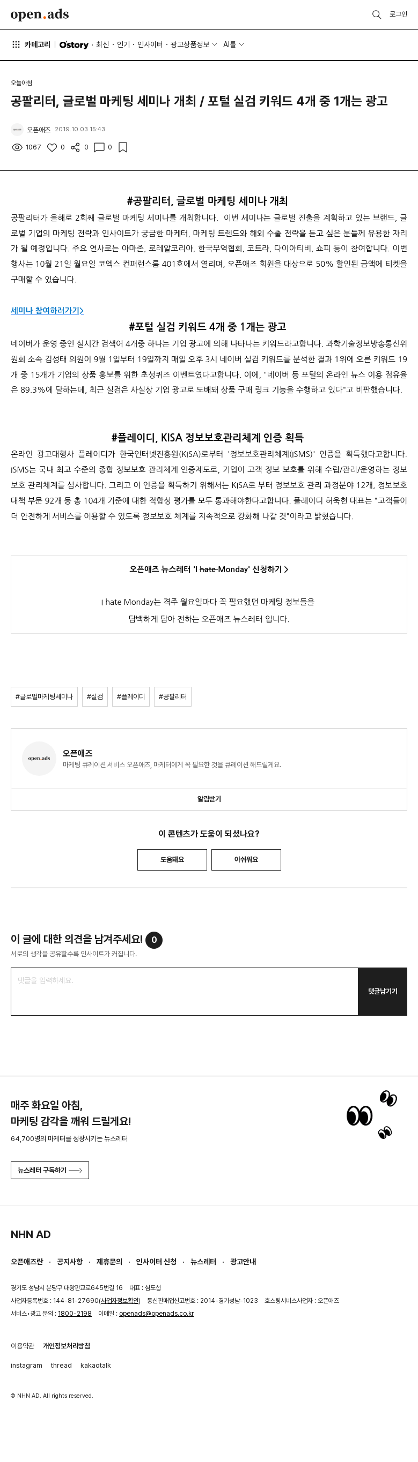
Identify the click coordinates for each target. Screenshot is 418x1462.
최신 (102, 44)
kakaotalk (95, 1365)
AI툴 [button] (229, 44)
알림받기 (209, 799)
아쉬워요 (246, 860)
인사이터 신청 (156, 1261)
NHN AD (31, 1234)
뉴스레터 (203, 1261)
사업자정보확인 (119, 1300)
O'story (74, 45)
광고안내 (243, 1261)
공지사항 (70, 1261)
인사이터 (150, 44)
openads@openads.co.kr (156, 1313)
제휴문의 (109, 1261)
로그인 (398, 14)
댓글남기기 (383, 991)
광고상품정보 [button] (190, 44)
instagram (26, 1365)
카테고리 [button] (30, 44)
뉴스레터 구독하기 (50, 1170)
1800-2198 (75, 1313)
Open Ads (40, 15)
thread (61, 1365)
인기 (123, 44)
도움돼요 (172, 860)
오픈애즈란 (27, 1261)
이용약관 (22, 1346)
